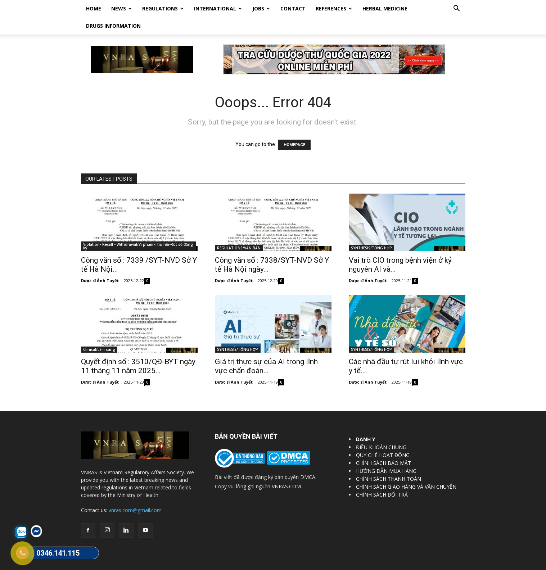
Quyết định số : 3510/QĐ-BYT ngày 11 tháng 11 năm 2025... (138, 349)
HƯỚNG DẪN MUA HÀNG (386, 453)
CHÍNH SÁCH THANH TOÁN (388, 461)
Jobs (261, 8)
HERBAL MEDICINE (384, 8)
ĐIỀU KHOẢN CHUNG (381, 429)
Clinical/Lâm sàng (99, 332)
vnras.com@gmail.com (135, 492)
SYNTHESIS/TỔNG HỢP (371, 230)
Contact (293, 8)
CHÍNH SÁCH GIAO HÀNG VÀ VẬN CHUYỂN (406, 469)
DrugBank (455, 563)
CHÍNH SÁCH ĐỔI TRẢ (382, 477)
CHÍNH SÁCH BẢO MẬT (383, 445)
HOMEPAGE (294, 127)
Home (93, 8)
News (121, 8)
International (218, 8)
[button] (456, 9)
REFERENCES (334, 8)
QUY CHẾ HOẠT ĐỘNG (383, 437)
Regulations (163, 8)
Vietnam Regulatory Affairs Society (166, 563)
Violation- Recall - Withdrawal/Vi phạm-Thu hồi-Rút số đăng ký (138, 229)
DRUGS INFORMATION (113, 25)
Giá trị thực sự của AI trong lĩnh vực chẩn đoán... (266, 349)
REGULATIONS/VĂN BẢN (239, 230)
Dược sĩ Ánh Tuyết (100, 263)
